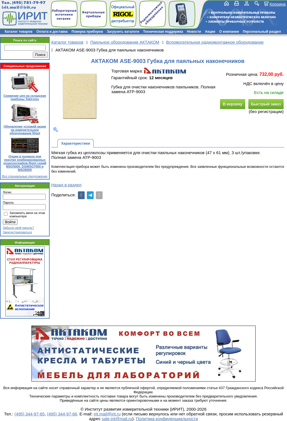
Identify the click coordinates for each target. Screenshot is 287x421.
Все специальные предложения (24, 176)
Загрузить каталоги (123, 32)
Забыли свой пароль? (18, 227)
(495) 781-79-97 (28, 3)
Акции (210, 32)
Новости (194, 32)
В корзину (232, 104)
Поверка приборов (87, 32)
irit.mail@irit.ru (19, 7)
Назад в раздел (66, 184)
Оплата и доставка (52, 32)
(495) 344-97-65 (30, 413)
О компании (229, 32)
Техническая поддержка (163, 32)
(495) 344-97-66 (62, 413)
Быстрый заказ (266, 104)
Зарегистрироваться (17, 232)
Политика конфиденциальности (167, 418)
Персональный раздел (262, 32)
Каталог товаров (19, 32)
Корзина (278, 4)
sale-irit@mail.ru (117, 418)
